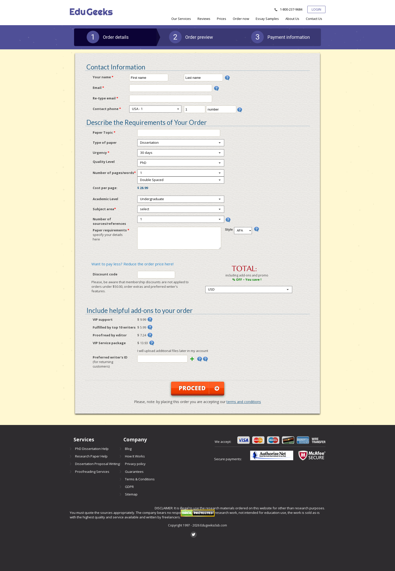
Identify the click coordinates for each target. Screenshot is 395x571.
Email (98, 87)
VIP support (103, 319)
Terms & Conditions (140, 479)
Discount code (105, 274)
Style (229, 229)
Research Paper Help (91, 456)
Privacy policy (135, 463)
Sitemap (131, 494)
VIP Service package (109, 343)
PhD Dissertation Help (92, 448)
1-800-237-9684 (291, 9)
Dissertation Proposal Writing (97, 463)
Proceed (199, 388)
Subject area (104, 209)
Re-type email (105, 98)
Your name (103, 77)
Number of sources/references (109, 221)
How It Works (135, 456)
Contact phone (107, 108)
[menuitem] (181, 18)
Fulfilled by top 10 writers (114, 327)
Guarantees (134, 471)
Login (316, 9)
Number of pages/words (114, 172)
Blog (128, 448)
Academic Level (105, 199)
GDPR (129, 486)
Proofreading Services (92, 471)
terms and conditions (243, 401)
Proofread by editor (110, 335)
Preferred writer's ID (111, 362)
